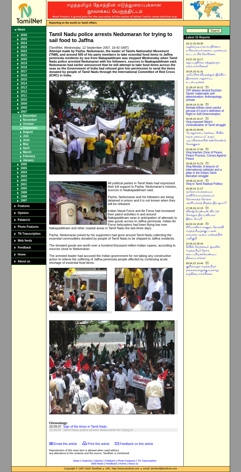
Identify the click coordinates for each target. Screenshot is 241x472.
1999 (24, 192)
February (29, 156)
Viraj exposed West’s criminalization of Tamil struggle (206, 123)
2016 (24, 75)
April (26, 148)
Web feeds (25, 240)
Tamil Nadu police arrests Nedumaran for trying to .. (99, 430)
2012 (24, 91)
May (26, 144)
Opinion (23, 213)
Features (24, 206)
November (30, 119)
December (30, 115)
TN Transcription (29, 233)
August (28, 131)
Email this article (65, 443)
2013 (24, 87)
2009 (24, 103)
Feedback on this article (136, 443)
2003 (24, 176)
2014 (24, 83)
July (26, 136)
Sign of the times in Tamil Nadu (85, 426)
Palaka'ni (24, 219)
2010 (24, 99)
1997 (24, 200)
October (28, 123)
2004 (24, 172)
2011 (24, 95)
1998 (24, 196)
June (26, 140)
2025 (24, 39)
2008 (24, 107)
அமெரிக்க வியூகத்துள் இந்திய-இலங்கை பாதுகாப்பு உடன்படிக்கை (206, 78)
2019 (24, 63)
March (27, 152)
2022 (24, 51)
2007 (24, 111)
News (21, 29)
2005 (24, 168)
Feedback (24, 247)
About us (24, 261)
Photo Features (28, 226)
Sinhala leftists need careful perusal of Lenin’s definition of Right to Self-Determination (205, 111)
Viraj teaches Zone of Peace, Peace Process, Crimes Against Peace (206, 155)
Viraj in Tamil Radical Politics (204, 183)
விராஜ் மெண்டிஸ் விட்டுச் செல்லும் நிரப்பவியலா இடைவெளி (203, 215)
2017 (24, 71)
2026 (24, 35)
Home (22, 254)
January (28, 160)
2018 (24, 67)
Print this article (98, 443)
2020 (24, 59)
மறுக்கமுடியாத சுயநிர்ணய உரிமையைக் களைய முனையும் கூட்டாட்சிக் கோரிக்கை (206, 50)
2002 (24, 180)
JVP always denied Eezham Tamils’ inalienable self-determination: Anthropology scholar (204, 95)
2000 (24, 188)
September (30, 127)
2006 (24, 164)
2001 (24, 184)
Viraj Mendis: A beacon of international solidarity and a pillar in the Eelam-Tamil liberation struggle (204, 171)
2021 (24, 55)
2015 (24, 79)
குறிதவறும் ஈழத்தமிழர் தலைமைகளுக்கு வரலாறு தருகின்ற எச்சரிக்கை (202, 270)
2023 (24, 47)
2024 (24, 43)
